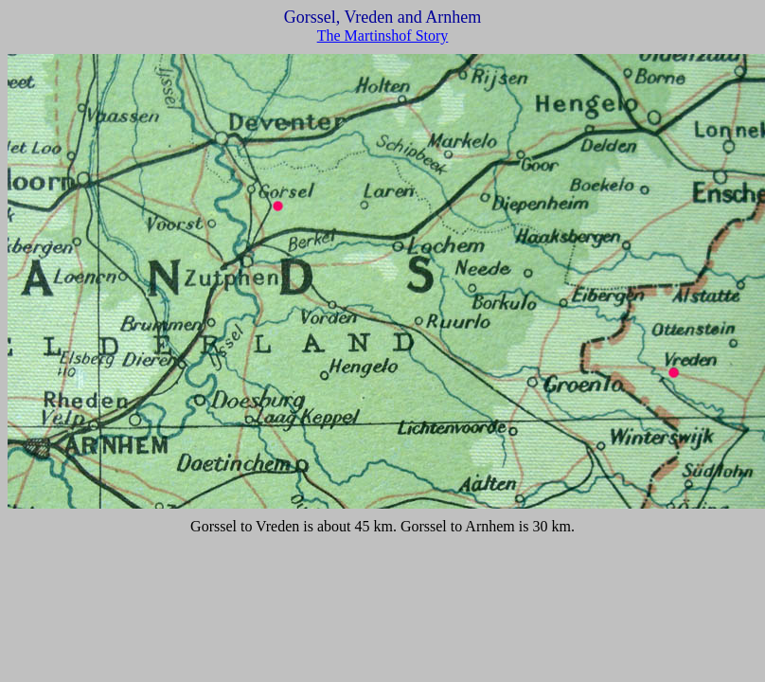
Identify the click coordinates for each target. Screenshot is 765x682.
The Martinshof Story (383, 35)
